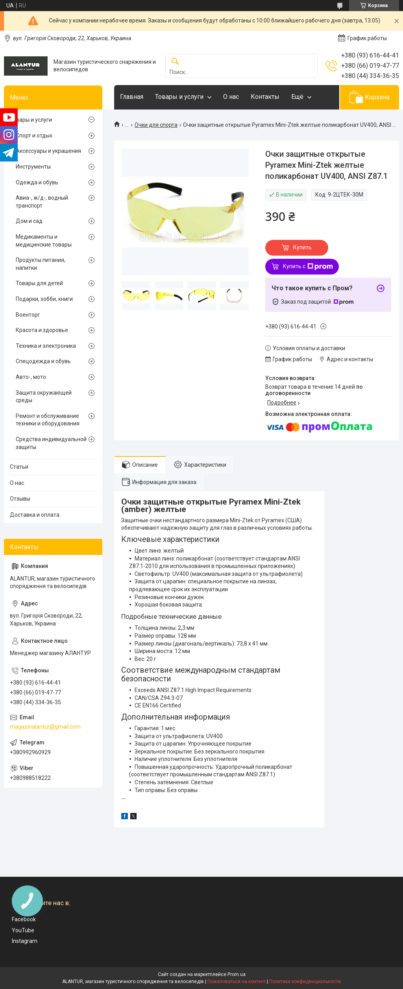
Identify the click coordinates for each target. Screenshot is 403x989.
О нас (231, 96)
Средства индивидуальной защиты (51, 443)
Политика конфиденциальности (305, 981)
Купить (302, 247)
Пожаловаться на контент (236, 981)
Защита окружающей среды (44, 397)
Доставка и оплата (34, 515)
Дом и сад (29, 221)
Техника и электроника (46, 346)
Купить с (308, 266)
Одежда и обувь (37, 182)
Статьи (19, 467)
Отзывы (20, 498)
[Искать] (175, 62)
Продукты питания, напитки (40, 264)
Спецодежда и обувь (43, 361)
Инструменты (33, 166)
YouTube (23, 930)
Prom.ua (236, 974)
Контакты (265, 96)
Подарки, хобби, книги (44, 299)
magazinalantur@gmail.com (45, 727)
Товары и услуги (179, 96)
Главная (131, 96)
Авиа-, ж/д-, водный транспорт (42, 202)
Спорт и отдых (34, 135)
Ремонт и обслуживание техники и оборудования (47, 420)
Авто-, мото (31, 377)
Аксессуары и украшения (48, 151)
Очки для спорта (156, 125)
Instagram (24, 941)
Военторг (28, 315)
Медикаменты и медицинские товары (44, 241)
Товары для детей (39, 283)
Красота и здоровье (42, 330)
